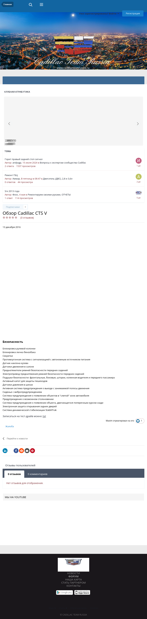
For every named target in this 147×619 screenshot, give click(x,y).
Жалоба (9, 426)
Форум (73, 576)
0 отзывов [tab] (14, 474)
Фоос (15, 194)
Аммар (16, 178)
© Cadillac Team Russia (73, 614)
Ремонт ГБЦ (11, 175)
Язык (52, 608)
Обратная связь (78, 608)
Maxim (109, 420)
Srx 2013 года (12, 191)
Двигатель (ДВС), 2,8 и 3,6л (57, 178)
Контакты (73, 585)
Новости (73, 573)
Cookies (94, 608)
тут (44, 416)
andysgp (16, 162)
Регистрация (133, 13)
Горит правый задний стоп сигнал (23, 159)
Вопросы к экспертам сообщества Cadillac (63, 162)
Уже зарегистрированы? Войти (99, 13)
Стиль (63, 608)
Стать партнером (73, 582)
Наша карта (73, 579)
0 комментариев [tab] (37, 474)
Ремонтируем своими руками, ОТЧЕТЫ (49, 194)
